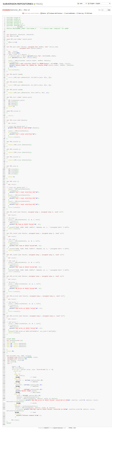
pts (8, 10)
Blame (44, 13)
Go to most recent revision (31, 13)
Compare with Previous (55, 13)
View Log (80, 13)
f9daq (39, 4)
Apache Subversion (58, 453)
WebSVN (46, 453)
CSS (74, 453)
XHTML (70, 453)
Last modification (70, 13)
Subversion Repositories (18, 4)
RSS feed (89, 13)
